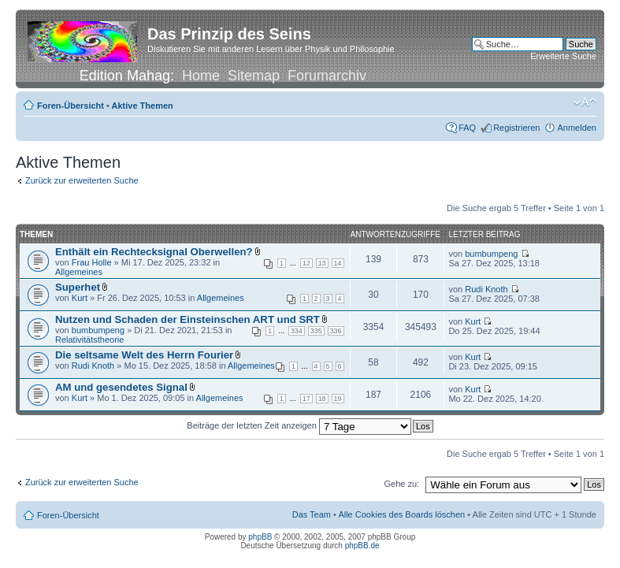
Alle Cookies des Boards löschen (401, 514)
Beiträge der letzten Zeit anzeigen (299, 425)
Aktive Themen (142, 105)
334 (297, 331)
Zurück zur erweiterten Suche (82, 180)
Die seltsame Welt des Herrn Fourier (144, 355)
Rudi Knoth (486, 289)
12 (306, 263)
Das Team (311, 514)
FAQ (467, 127)
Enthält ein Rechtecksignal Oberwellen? (154, 252)
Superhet (77, 287)
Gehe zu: (401, 483)
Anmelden (576, 127)
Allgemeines (78, 272)
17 (306, 399)
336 (336, 331)
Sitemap (254, 76)
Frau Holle (92, 262)
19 (338, 399)
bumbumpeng (491, 253)
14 (338, 263)
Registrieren (516, 127)
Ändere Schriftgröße (585, 102)
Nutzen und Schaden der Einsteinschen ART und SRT (187, 319)
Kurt (79, 298)
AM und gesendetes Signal (121, 387)
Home (201, 76)
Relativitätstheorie (89, 339)
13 (322, 263)
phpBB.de (362, 545)
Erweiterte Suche (563, 56)
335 (316, 331)
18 (322, 399)
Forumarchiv (327, 76)
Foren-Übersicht (70, 105)
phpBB (260, 537)
